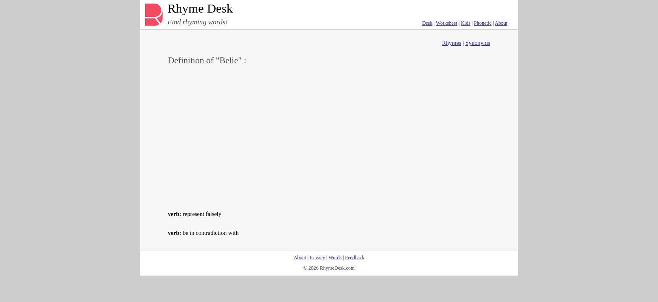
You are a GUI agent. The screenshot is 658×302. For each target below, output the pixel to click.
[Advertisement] (329, 136)
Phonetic (482, 23)
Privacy (317, 257)
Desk (427, 23)
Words (335, 257)
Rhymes (451, 43)
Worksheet (446, 23)
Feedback (354, 257)
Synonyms (477, 43)
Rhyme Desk (200, 8)
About (501, 23)
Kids (465, 23)
